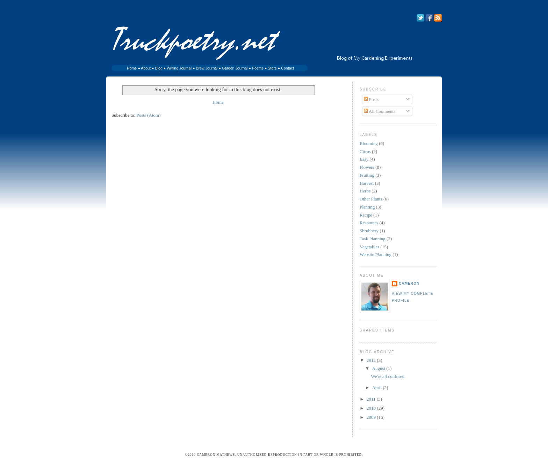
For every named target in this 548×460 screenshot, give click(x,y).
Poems (258, 68)
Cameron (409, 283)
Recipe (366, 215)
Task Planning (372, 238)
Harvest (367, 183)
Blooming (369, 143)
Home (132, 68)
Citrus (365, 151)
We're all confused (387, 376)
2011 (372, 399)
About (146, 68)
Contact (287, 68)
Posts (371, 99)
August (379, 368)
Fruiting (367, 175)
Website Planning (375, 254)
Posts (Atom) (149, 115)
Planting (367, 207)
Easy (364, 159)
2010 (372, 408)
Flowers (367, 167)
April (377, 387)
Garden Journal (234, 68)
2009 (372, 417)
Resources (369, 222)
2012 (372, 360)
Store (272, 68)
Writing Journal (179, 68)
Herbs (365, 191)
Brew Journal (206, 68)
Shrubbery (369, 230)
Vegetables (369, 246)
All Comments (380, 111)
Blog (159, 68)
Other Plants (371, 199)
